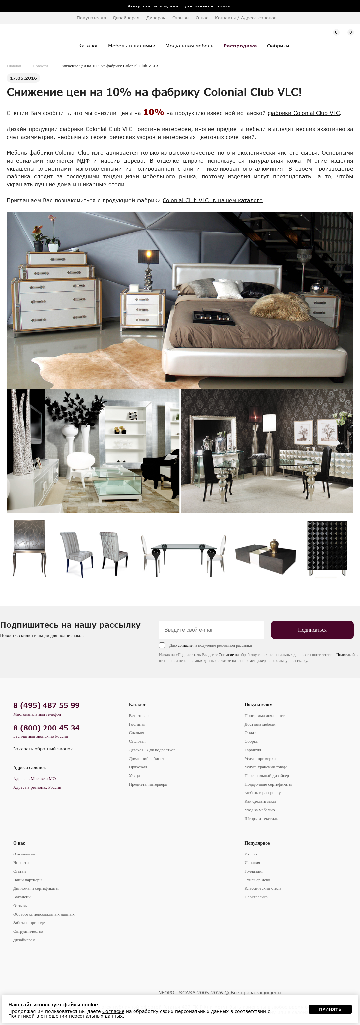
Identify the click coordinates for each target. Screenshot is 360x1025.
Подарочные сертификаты (268, 784)
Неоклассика (256, 896)
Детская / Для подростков (152, 749)
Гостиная (137, 724)
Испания (252, 862)
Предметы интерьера (148, 784)
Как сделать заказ (260, 801)
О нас (19, 843)
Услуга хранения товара (265, 766)
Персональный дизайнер (266, 775)
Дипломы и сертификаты (36, 888)
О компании (24, 854)
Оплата (250, 732)
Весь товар (139, 715)
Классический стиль (262, 888)
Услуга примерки (260, 758)
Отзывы (180, 17)
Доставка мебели (259, 724)
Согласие (226, 654)
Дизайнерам (126, 17)
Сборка (250, 741)
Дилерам (156, 17)
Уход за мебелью (259, 809)
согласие (185, 645)
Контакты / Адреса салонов (246, 17)
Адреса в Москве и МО (34, 778)
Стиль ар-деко (257, 879)
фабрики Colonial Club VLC (304, 113)
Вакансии (22, 896)
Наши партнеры (27, 879)
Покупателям (258, 704)
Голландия (253, 871)
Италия (251, 854)
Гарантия (252, 749)
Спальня (136, 732)
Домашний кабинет (146, 758)
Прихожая (138, 766)
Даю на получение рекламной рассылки (210, 645)
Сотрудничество (28, 931)
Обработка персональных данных (44, 914)
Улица (134, 775)
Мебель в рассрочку (262, 792)
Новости (40, 65)
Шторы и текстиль (261, 818)
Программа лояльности (265, 715)
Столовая (137, 741)
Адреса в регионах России (37, 787)
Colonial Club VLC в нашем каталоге (213, 200)
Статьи (19, 871)
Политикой (345, 654)
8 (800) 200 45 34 (46, 728)
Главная (14, 65)
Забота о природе (29, 922)
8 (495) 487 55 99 (46, 705)
